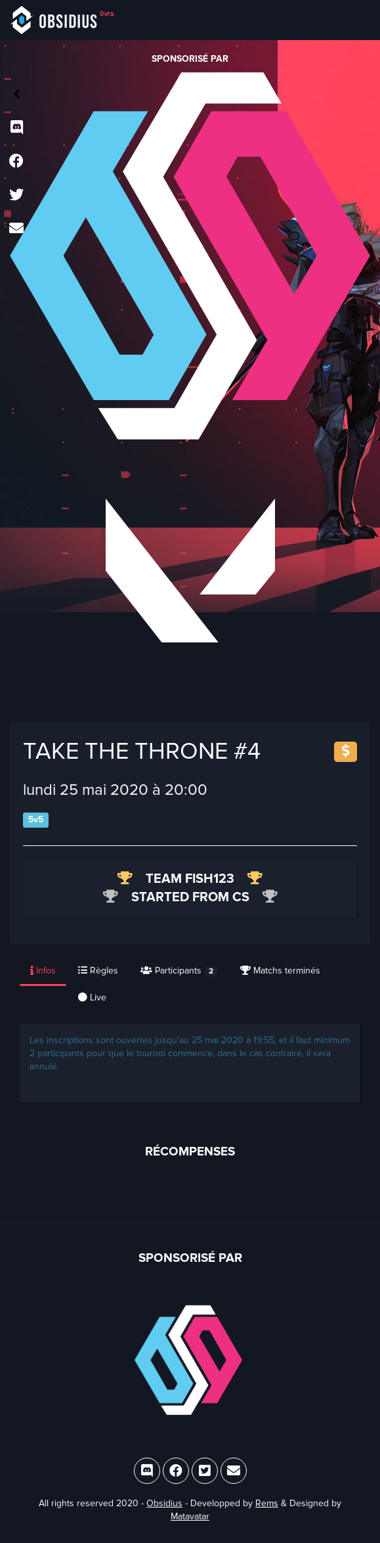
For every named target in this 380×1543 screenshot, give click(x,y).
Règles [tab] (98, 970)
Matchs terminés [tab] (280, 970)
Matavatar (190, 1516)
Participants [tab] (179, 971)
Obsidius (164, 1503)
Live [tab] (92, 997)
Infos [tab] (43, 970)
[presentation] (44, 971)
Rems (266, 1503)
